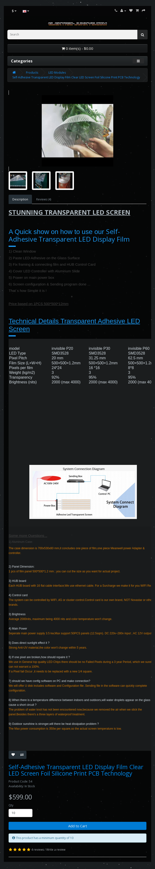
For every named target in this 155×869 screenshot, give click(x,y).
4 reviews (37, 850)
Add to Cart (77, 825)
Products (32, 73)
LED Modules (57, 73)
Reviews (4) (43, 199)
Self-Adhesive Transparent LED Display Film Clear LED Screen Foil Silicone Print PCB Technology (76, 77)
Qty (11, 805)
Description (20, 199)
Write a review (55, 850)
